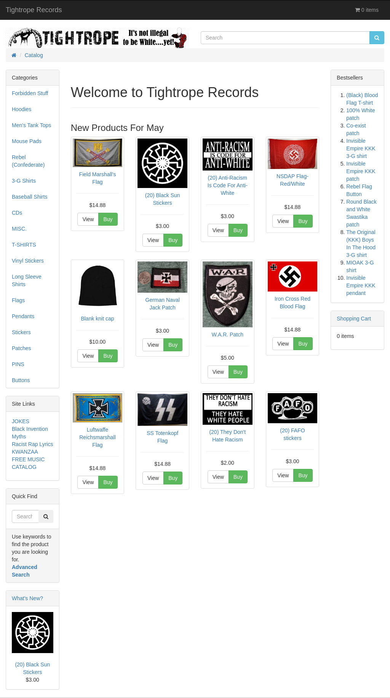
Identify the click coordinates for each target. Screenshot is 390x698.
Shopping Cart (354, 319)
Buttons (21, 380)
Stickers (21, 332)
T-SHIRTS (24, 245)
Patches (21, 348)
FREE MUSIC (28, 459)
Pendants (23, 316)
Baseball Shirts (29, 197)
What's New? (27, 598)
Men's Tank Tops (31, 125)
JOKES (20, 421)
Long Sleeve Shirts (27, 280)
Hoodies (21, 109)
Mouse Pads (27, 141)
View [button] (88, 219)
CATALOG (24, 467)
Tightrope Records (34, 10)
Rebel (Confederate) (28, 161)
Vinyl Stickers (28, 261)
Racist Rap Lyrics (32, 444)
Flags (18, 300)
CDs (17, 213)
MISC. (19, 229)
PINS (18, 364)
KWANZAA (25, 452)
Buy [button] (107, 219)
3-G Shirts (24, 181)
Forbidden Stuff (30, 93)
